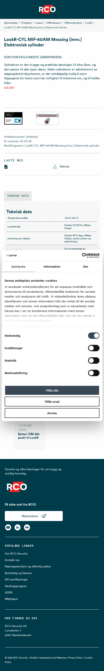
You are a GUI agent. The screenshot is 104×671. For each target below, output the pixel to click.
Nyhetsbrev (34, 516)
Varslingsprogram (16, 586)
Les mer (9, 87)
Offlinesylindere (73, 22)
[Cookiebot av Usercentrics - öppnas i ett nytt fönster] (81, 255)
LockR (88, 22)
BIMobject (11, 599)
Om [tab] (85, 266)
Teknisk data (18, 196)
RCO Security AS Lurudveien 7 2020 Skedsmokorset (18, 630)
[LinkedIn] (17, 527)
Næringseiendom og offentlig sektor (28, 566)
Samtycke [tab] (18, 266)
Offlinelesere (53, 22)
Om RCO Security (16, 553)
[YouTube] (8, 527)
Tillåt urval (52, 401)
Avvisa (52, 413)
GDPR (8, 592)
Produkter (26, 22)
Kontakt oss (12, 560)
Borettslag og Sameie (18, 573)
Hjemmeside (11, 22)
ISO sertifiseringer (16, 579)
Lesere (39, 22)
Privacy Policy (75, 657)
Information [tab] (52, 266)
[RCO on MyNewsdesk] (27, 527)
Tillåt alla (52, 390)
